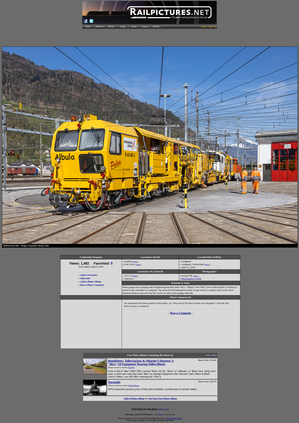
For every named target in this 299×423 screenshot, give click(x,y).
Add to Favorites (88, 275)
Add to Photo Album (90, 281)
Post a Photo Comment (92, 285)
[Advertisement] (149, 37)
